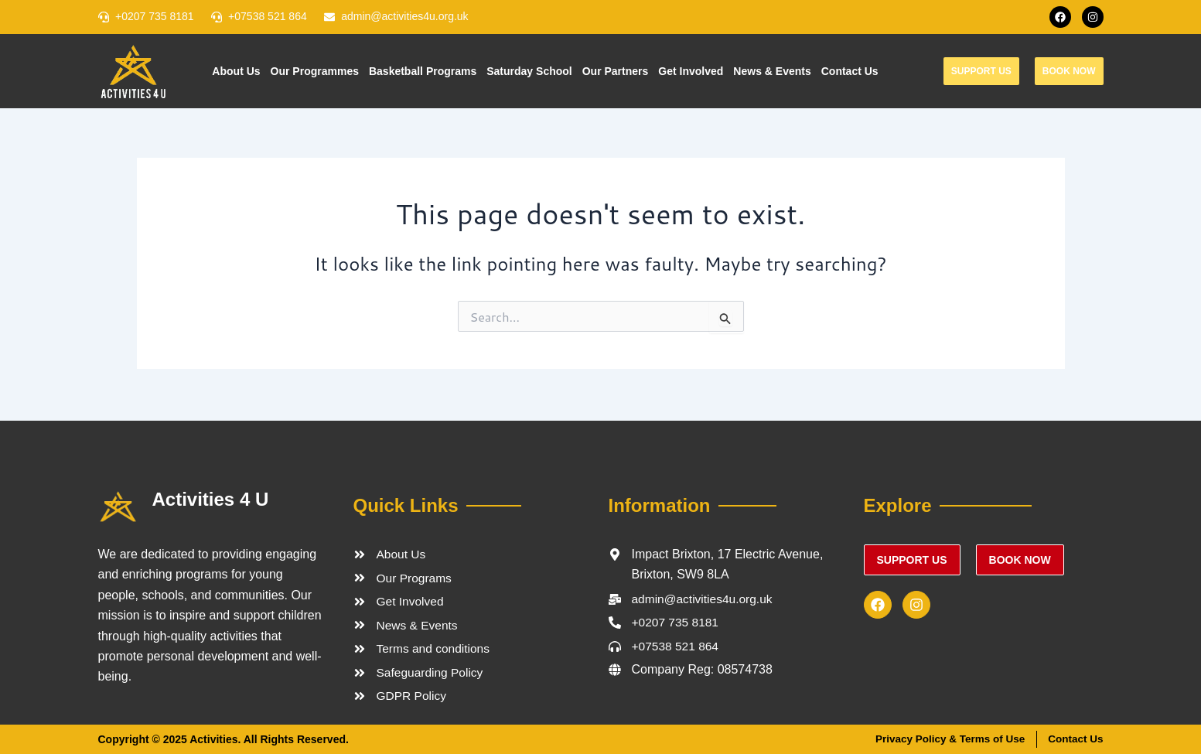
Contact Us (850, 71)
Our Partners (615, 71)
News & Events (771, 71)
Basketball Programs (422, 71)
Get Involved (690, 71)
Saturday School (528, 71)
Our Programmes (315, 71)
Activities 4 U (210, 496)
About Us (236, 71)
